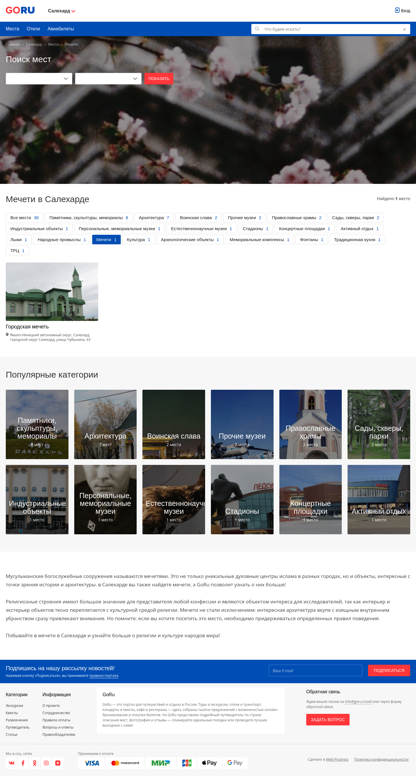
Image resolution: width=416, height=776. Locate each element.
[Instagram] (46, 763)
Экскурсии (14, 705)
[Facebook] (23, 763)
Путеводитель (17, 727)
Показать (159, 78)
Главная (13, 44)
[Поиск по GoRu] (331, 29)
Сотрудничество (56, 712)
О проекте (51, 705)
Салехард (34, 44)
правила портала (103, 675)
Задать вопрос (328, 719)
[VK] (11, 763)
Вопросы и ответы (57, 727)
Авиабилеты (61, 28)
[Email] (315, 670)
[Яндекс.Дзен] (58, 763)
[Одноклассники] (34, 763)
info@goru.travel (358, 701)
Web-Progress (337, 759)
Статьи (11, 734)
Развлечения (17, 720)
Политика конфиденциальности (381, 759)
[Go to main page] (20, 11)
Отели (33, 28)
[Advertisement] (208, 127)
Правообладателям (58, 734)
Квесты (12, 712)
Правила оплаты (56, 720)
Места (12, 28)
